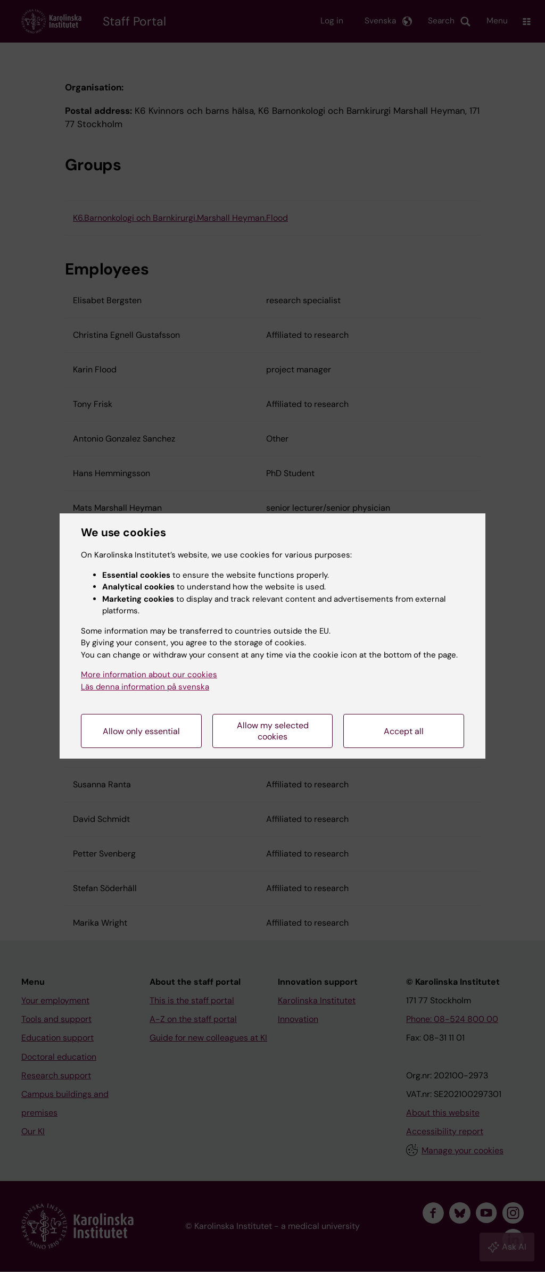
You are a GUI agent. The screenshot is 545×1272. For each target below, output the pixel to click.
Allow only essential (141, 731)
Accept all (404, 731)
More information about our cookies (149, 674)
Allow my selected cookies (273, 731)
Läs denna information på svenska (145, 686)
